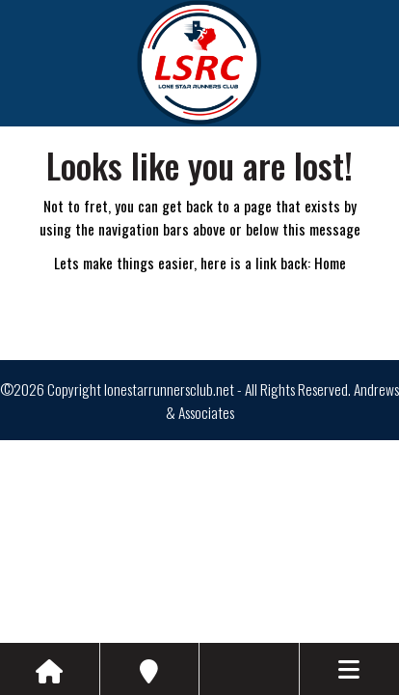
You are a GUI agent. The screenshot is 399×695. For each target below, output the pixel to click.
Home (330, 262)
